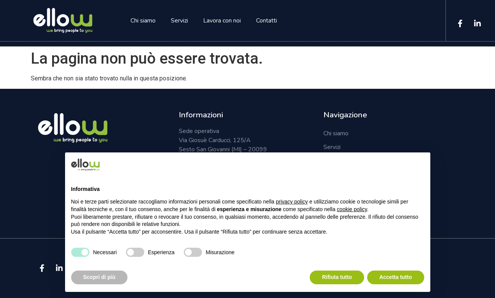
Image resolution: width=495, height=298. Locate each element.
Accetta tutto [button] (395, 277)
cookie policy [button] (352, 209)
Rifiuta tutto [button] (337, 277)
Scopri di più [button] (99, 277)
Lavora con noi (222, 20)
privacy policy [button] (292, 202)
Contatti (266, 20)
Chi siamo (143, 20)
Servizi (179, 20)
